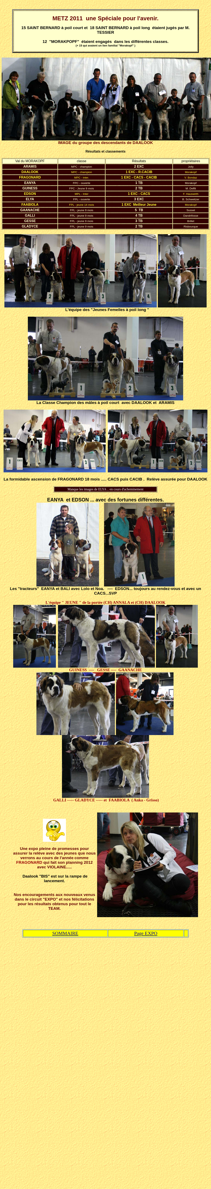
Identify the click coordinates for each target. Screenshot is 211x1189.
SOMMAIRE (65, 933)
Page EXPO (145, 933)
